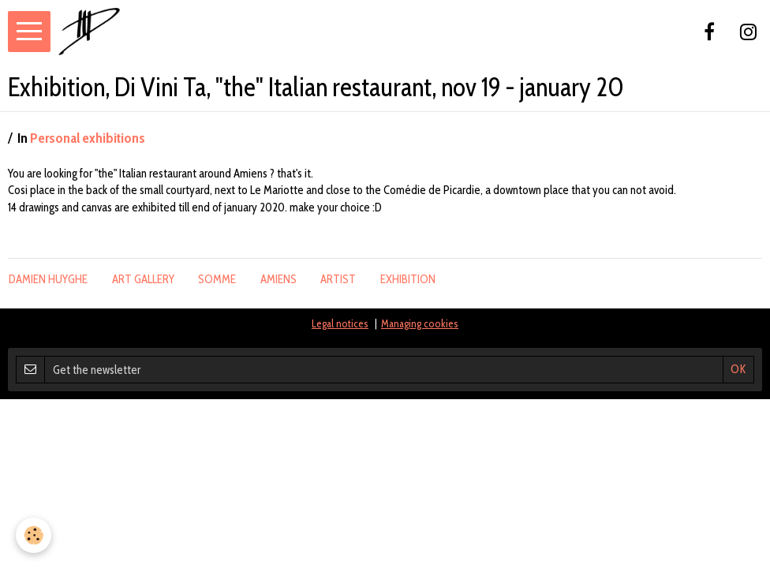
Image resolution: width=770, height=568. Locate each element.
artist (338, 279)
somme (217, 279)
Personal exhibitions (87, 138)
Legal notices (340, 323)
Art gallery (143, 279)
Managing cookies (419, 323)
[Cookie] (33, 535)
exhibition (407, 279)
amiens (278, 279)
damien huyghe (48, 279)
